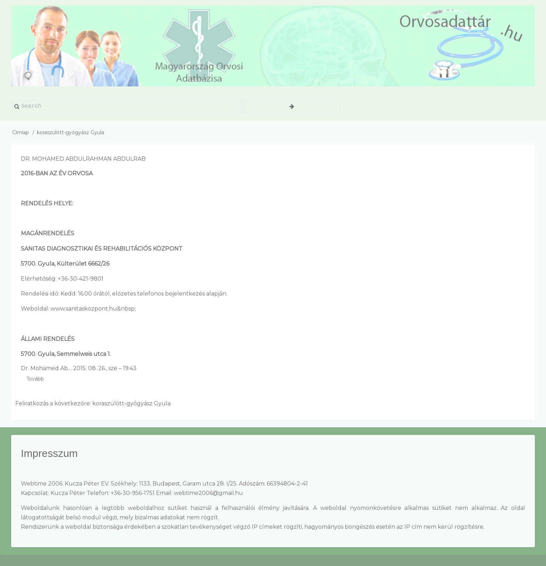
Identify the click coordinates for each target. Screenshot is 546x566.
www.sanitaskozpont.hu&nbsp (92, 308)
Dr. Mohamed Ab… (46, 368)
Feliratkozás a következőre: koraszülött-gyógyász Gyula (93, 403)
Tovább (35, 379)
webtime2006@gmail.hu (208, 493)
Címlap (20, 132)
